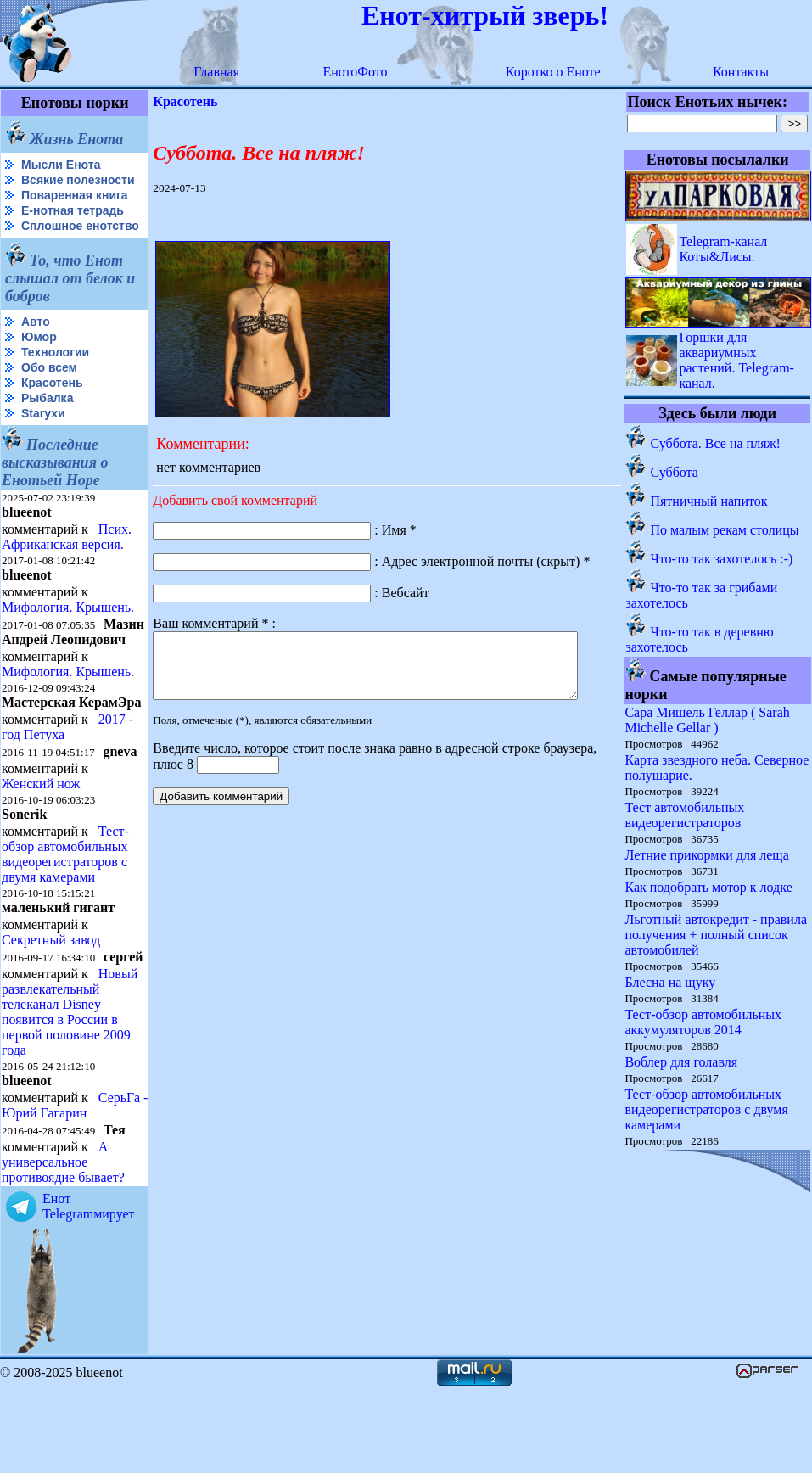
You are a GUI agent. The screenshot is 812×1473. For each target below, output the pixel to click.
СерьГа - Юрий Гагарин (46, 1190)
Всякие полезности (39, 187)
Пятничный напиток (709, 501)
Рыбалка (47, 425)
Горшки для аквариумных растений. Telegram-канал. (737, 360)
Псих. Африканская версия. (67, 564)
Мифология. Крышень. (68, 634)
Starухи (43, 440)
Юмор (39, 364)
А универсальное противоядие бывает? (63, 1246)
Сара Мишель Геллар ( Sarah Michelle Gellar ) (707, 720)
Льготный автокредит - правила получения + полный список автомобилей (716, 934)
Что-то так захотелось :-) (722, 559)
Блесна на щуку (670, 982)
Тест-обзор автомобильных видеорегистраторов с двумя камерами (65, 910)
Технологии (55, 379)
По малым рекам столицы (725, 530)
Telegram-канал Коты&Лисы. (724, 249)
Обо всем (49, 394)
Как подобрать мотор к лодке (708, 887)
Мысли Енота (60, 164)
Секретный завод (51, 996)
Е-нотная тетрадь (72, 224)
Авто (35, 349)
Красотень (52, 410)
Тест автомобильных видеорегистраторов (685, 815)
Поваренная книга (74, 209)
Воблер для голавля (681, 1062)
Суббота (674, 472)
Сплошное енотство (43, 246)
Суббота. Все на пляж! (716, 443)
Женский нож (41, 839)
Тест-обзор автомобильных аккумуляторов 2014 (703, 1022)
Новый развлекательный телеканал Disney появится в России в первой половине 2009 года (69, 1081)
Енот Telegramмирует (88, 1291)
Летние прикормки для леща (707, 855)
